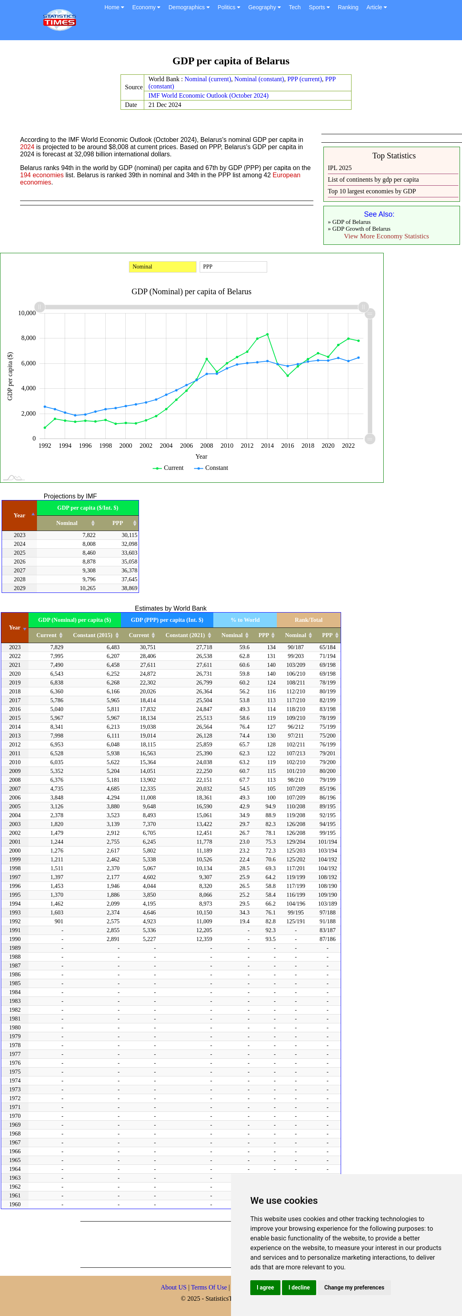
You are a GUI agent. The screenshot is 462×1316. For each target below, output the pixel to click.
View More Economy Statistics (386, 236)
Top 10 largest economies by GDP (372, 191)
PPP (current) (304, 79)
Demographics (188, 7)
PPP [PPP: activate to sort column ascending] (117, 523)
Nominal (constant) (259, 79)
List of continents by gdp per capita (373, 179)
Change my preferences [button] (354, 1287)
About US (173, 1287)
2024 (27, 146)
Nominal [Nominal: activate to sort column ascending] (67, 523)
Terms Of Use (210, 1287)
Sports (319, 7)
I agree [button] (265, 1287)
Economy (146, 7)
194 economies (42, 175)
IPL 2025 (340, 167)
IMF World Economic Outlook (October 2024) (208, 95)
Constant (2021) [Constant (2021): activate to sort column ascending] (185, 635)
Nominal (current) (207, 79)
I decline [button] (299, 1287)
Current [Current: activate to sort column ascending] (47, 635)
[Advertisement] (226, 1244)
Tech (295, 7)
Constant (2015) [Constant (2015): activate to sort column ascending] (92, 635)
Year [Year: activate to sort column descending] (19, 515)
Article (376, 7)
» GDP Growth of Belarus (359, 228)
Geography (264, 7)
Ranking (348, 7)
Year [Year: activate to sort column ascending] (14, 627)
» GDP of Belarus (349, 222)
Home (114, 7)
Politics (229, 7)
